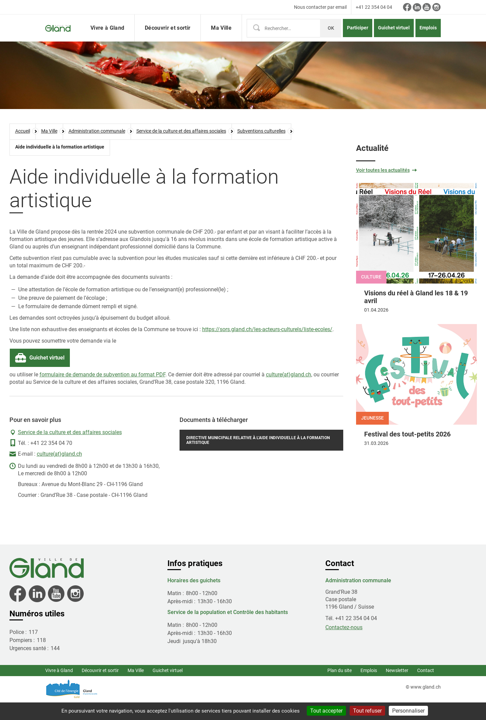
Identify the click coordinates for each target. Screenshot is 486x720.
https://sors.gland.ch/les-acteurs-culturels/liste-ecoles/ (267, 347)
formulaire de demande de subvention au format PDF (102, 393)
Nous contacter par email (320, 7)
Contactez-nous (343, 645)
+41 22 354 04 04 (374, 7)
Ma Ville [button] (221, 37)
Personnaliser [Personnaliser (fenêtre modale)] (408, 711)
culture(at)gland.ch (288, 393)
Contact (425, 688)
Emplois (428, 36)
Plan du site (339, 688)
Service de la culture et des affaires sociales (70, 450)
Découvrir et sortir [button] (167, 37)
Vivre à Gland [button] (107, 37)
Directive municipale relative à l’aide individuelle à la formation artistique (258, 458)
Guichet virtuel (394, 36)
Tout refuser (367, 711)
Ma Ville (136, 688)
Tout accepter (326, 711)
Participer (357, 36)
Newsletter (397, 688)
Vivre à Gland (59, 688)
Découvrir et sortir (100, 688)
